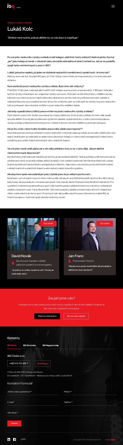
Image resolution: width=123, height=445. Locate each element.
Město (68, 392)
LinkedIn (8, 439)
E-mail (11, 402)
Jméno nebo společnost (19, 392)
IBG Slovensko (29, 345)
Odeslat (14, 423)
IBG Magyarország (50, 345)
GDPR (23, 439)
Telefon (68, 402)
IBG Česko (11, 345)
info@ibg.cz (43, 363)
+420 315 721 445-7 (18, 363)
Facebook (14, 439)
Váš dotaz (12, 412)
